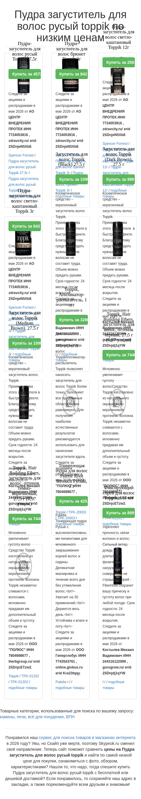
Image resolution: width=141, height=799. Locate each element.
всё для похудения (46, 716)
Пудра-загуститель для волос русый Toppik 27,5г (24, 167)
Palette (61, 682)
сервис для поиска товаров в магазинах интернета (87, 737)
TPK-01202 (30, 676)
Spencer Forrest (21, 155)
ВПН (70, 716)
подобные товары (23, 688)
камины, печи (13, 716)
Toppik (14, 676)
